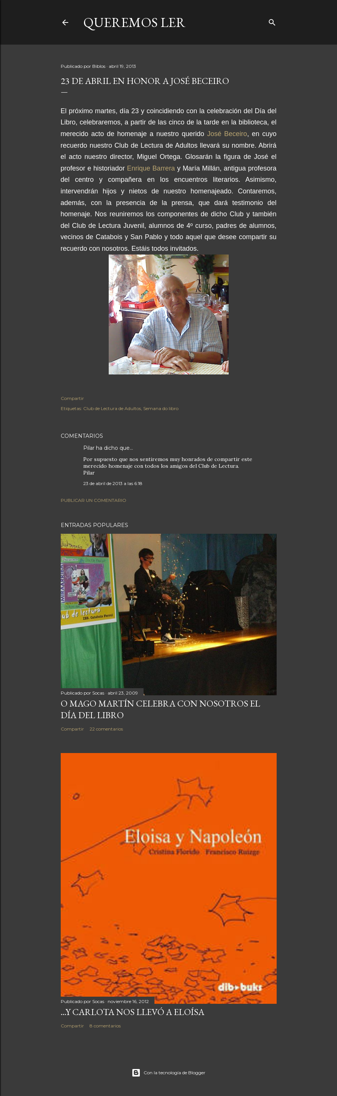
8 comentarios (105, 1026)
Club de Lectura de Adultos (112, 408)
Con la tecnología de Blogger (168, 1072)
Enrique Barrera (151, 168)
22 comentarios (106, 729)
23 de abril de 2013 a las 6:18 (112, 483)
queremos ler (134, 22)
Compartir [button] (72, 398)
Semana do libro (160, 408)
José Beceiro (227, 134)
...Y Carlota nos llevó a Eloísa (132, 1012)
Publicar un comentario (93, 500)
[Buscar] (272, 20)
